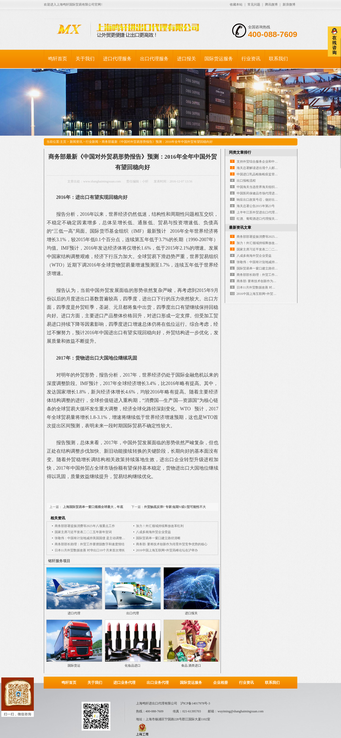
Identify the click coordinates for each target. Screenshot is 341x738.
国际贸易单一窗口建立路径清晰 (158, 538)
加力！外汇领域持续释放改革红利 (160, 526)
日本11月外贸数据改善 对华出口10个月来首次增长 (90, 550)
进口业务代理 (124, 683)
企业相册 (220, 683)
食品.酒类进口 (191, 665)
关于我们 (85, 58)
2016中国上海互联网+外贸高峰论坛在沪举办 (167, 550)
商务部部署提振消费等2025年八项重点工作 (85, 526)
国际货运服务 (218, 58)
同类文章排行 (240, 152)
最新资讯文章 (240, 228)
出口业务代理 (158, 683)
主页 (63, 142)
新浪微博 (289, 4)
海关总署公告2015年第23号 (256, 206)
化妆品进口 (133, 665)
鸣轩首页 (57, 58)
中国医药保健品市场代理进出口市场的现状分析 (270, 193)
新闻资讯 (76, 142)
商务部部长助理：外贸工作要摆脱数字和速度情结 (89, 544)
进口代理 (74, 613)
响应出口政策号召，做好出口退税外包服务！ (268, 199)
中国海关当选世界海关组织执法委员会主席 (267, 187)
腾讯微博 (271, 4)
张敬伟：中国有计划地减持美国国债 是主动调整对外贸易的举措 (99, 538)
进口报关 (186, 58)
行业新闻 (92, 142)
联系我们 (278, 58)
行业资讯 (250, 58)
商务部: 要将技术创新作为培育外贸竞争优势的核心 (171, 544)
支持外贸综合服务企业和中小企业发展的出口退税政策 (275, 161)
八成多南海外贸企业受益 (153, 532)
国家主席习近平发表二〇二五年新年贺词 (83, 532)
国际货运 (74, 665)
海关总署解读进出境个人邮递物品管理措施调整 (270, 168)
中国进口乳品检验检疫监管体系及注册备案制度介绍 (273, 174)
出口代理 (132, 613)
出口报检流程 (246, 180)
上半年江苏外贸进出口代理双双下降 (262, 212)
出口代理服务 (154, 58)
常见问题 (253, 4)
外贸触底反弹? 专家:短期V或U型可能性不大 (175, 507)
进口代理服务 (117, 58)
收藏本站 (236, 4)
